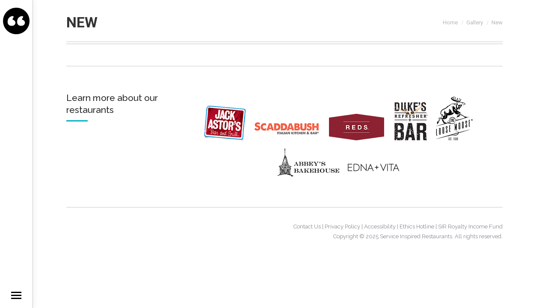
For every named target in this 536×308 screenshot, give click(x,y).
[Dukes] (414, 138)
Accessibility (380, 226)
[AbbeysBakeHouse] (308, 184)
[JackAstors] (228, 138)
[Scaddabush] (291, 138)
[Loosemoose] (457, 138)
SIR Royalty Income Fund (470, 226)
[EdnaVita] (373, 184)
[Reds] (361, 138)
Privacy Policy (342, 226)
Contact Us (307, 226)
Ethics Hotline (417, 226)
